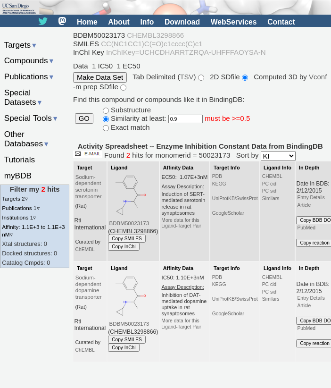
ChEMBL (85, 249)
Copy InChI (124, 246)
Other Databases (27, 139)
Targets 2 (14, 198)
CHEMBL (272, 176)
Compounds (29, 60)
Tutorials (19, 159)
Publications (29, 76)
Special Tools (31, 118)
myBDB (18, 175)
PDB (217, 176)
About (118, 22)
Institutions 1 (19, 217)
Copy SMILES (127, 238)
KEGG (219, 183)
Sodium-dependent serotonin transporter (88, 187)
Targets (21, 45)
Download (182, 22)
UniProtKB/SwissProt (235, 198)
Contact (281, 22)
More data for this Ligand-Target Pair (181, 223)
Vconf (318, 77)
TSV (186, 77)
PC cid (269, 183)
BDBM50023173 (129, 223)
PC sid (269, 191)
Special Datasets (23, 97)
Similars (271, 198)
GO (84, 118)
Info (147, 22)
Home (87, 22)
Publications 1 (20, 208)
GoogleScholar (228, 213)
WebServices (234, 22)
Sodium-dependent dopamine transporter (88, 287)
